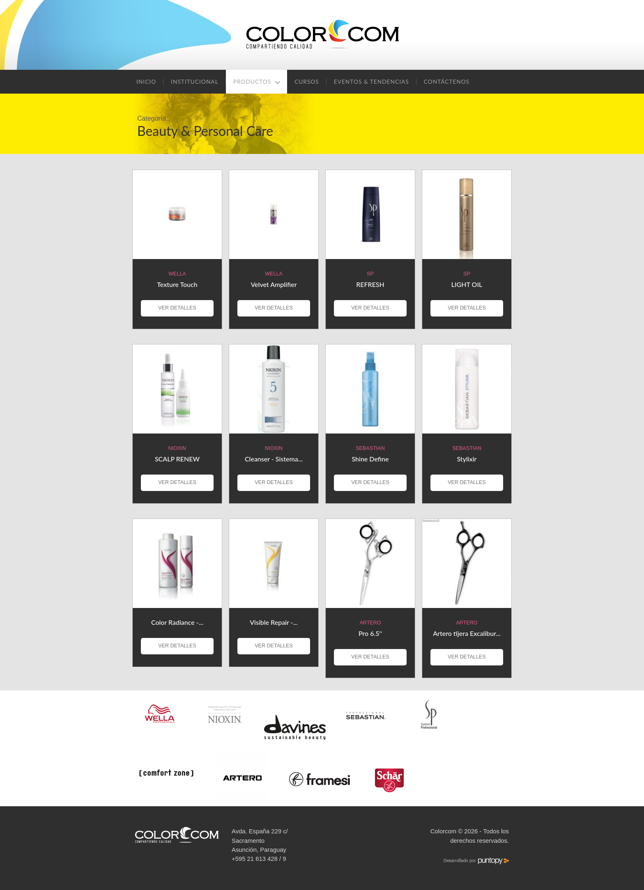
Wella (177, 274)
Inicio (146, 81)
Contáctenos (447, 81)
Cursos (306, 81)
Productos (256, 81)
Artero (370, 623)
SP (370, 274)
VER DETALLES (177, 308)
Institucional (194, 81)
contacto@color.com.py (263, 868)
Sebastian (370, 448)
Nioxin (177, 448)
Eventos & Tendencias (371, 81)
